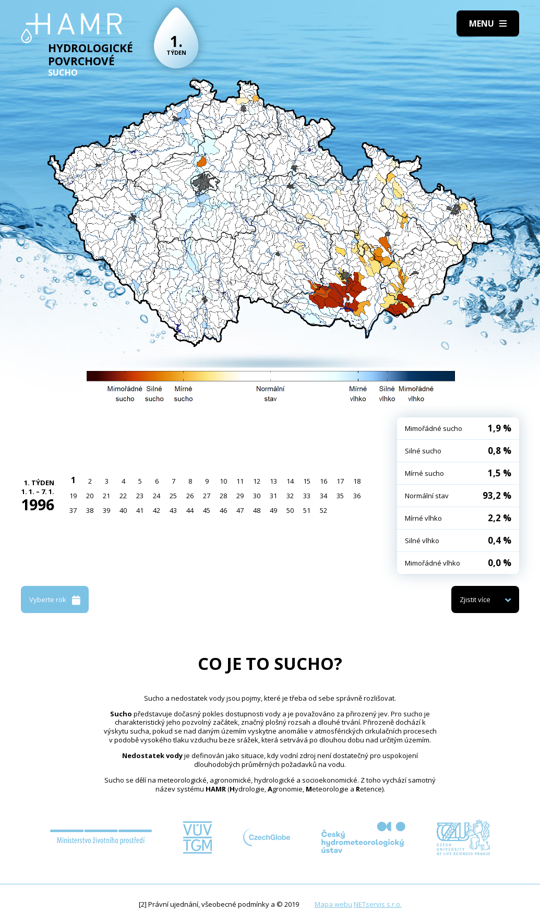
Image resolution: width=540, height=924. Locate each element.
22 (123, 495)
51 (306, 510)
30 (256, 495)
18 (357, 481)
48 (256, 510)
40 (123, 510)
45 (206, 510)
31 (273, 495)
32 (290, 495)
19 (73, 495)
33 (306, 495)
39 (106, 510)
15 (306, 481)
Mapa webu (333, 904)
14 (290, 481)
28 (223, 495)
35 (340, 495)
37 (73, 510)
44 (190, 510)
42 (156, 510)
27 (206, 495)
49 (273, 510)
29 (240, 495)
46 (223, 510)
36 (357, 495)
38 (89, 510)
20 (89, 495)
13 (273, 481)
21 (106, 495)
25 (173, 495)
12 (256, 481)
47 (240, 510)
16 (323, 481)
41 (139, 510)
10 (223, 481)
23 (139, 495)
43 (173, 510)
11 (240, 481)
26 (190, 495)
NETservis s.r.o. (378, 904)
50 (290, 510)
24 (156, 495)
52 (323, 510)
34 (323, 495)
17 (340, 481)
